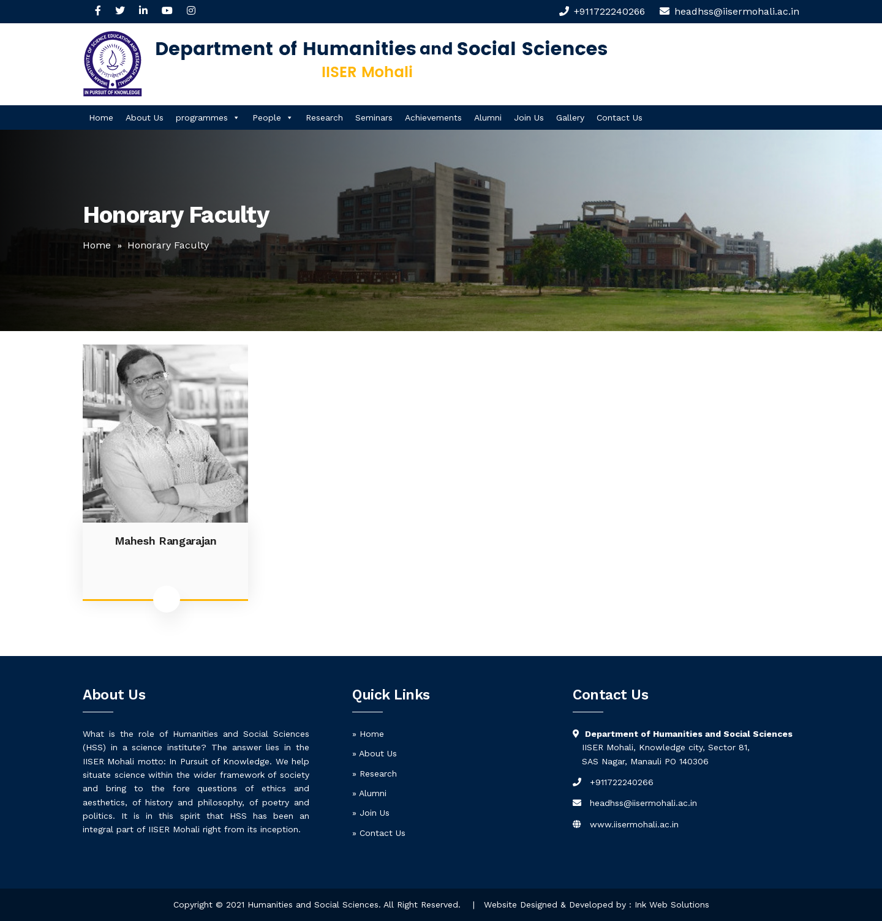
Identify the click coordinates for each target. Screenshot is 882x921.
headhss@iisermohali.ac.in (643, 803)
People (272, 117)
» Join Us (371, 813)
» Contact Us (378, 833)
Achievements (433, 117)
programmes (208, 117)
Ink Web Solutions (672, 904)
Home (101, 117)
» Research (374, 773)
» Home (368, 734)
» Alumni (369, 793)
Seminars (374, 117)
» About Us (374, 753)
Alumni (488, 117)
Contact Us (620, 117)
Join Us (529, 117)
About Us (145, 117)
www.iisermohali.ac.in (634, 824)
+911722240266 (609, 11)
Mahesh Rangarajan (166, 540)
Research (324, 117)
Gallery (570, 117)
